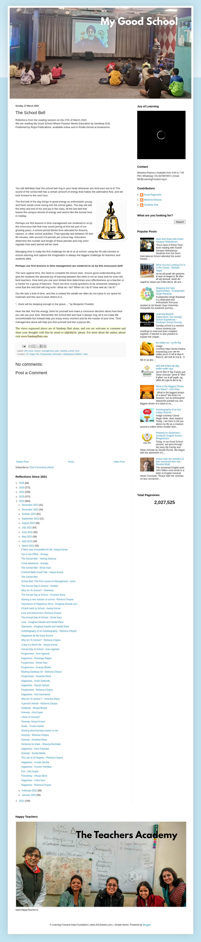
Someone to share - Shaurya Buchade (41, 744)
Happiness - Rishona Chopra (36, 785)
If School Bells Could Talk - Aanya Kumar (42, 572)
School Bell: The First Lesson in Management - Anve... (49, 581)
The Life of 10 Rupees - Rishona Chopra (42, 757)
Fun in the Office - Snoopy (34, 554)
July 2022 (27, 527)
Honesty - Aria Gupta (32, 712)
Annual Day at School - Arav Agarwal (40, 649)
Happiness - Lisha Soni (33, 780)
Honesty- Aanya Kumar (33, 721)
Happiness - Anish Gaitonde (35, 681)
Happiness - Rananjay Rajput (36, 658)
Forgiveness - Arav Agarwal (35, 653)
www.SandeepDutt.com (34, 336)
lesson (37, 351)
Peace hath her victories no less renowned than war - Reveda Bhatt (170, 462)
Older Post (119, 461)
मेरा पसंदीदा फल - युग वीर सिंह (168, 343)
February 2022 (29, 790)
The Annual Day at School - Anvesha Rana (43, 595)
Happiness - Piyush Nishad (35, 685)
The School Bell (29, 577)
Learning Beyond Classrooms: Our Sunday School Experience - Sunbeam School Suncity (169, 318)
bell (26, 351)
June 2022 (27, 532)
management (48, 351)
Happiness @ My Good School (37, 635)
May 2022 (27, 536)
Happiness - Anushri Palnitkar (36, 766)
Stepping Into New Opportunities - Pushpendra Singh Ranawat (170, 291)
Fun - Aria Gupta (29, 771)
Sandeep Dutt (151, 204)
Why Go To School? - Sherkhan (37, 590)
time (77, 351)
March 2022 (28, 545)
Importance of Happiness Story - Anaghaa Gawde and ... (50, 604)
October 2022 (29, 514)
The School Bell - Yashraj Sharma (38, 558)
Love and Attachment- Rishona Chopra (41, 613)
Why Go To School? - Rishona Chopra (40, 640)
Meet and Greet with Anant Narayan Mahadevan (169, 240)
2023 (22, 496)
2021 (22, 800)
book (31, 351)
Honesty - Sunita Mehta (33, 753)
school (71, 351)
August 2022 (29, 523)
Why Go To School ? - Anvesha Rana (40, 699)
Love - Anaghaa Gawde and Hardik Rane (42, 622)
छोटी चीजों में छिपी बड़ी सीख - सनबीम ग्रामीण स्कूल (168, 367)
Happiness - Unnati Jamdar (35, 762)
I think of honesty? (30, 717)
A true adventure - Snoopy (34, 563)
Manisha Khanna (152, 199)
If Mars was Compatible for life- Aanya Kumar (44, 549)
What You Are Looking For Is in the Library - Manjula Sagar (170, 268)
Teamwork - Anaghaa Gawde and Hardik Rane (45, 626)
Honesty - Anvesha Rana (34, 739)
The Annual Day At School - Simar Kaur (41, 617)
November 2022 (30, 509)
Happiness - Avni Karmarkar (35, 694)
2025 (22, 487)
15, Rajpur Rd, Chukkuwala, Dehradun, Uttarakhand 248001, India (57, 354)
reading (63, 351)
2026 (22, 483)
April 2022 (27, 541)
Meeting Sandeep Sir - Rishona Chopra (41, 671)
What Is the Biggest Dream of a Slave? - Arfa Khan (170, 387)
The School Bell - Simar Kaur (36, 567)
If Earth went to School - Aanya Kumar (40, 608)
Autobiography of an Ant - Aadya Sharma (169, 411)
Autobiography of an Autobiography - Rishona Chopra (48, 631)
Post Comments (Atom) (42, 467)
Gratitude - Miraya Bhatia (34, 708)
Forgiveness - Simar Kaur (34, 662)
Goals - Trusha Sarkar (32, 726)
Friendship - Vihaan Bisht (34, 776)
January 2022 (29, 795)
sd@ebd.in (70, 332)
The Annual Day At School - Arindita (39, 586)
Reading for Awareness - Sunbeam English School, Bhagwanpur (169, 435)
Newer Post (22, 461)
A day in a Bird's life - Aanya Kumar (39, 644)
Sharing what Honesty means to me (39, 730)
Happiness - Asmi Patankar (35, 748)
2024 (22, 492)
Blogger (147, 924)
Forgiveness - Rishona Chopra (37, 689)
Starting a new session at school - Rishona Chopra (47, 599)
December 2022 (30, 505)
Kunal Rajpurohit (152, 194)
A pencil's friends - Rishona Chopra (39, 703)
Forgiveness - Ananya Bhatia (36, 667)
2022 (22, 501)
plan (57, 351)
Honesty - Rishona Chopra (35, 735)
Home (71, 461)
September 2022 (31, 518)
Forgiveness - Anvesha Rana (36, 676)
